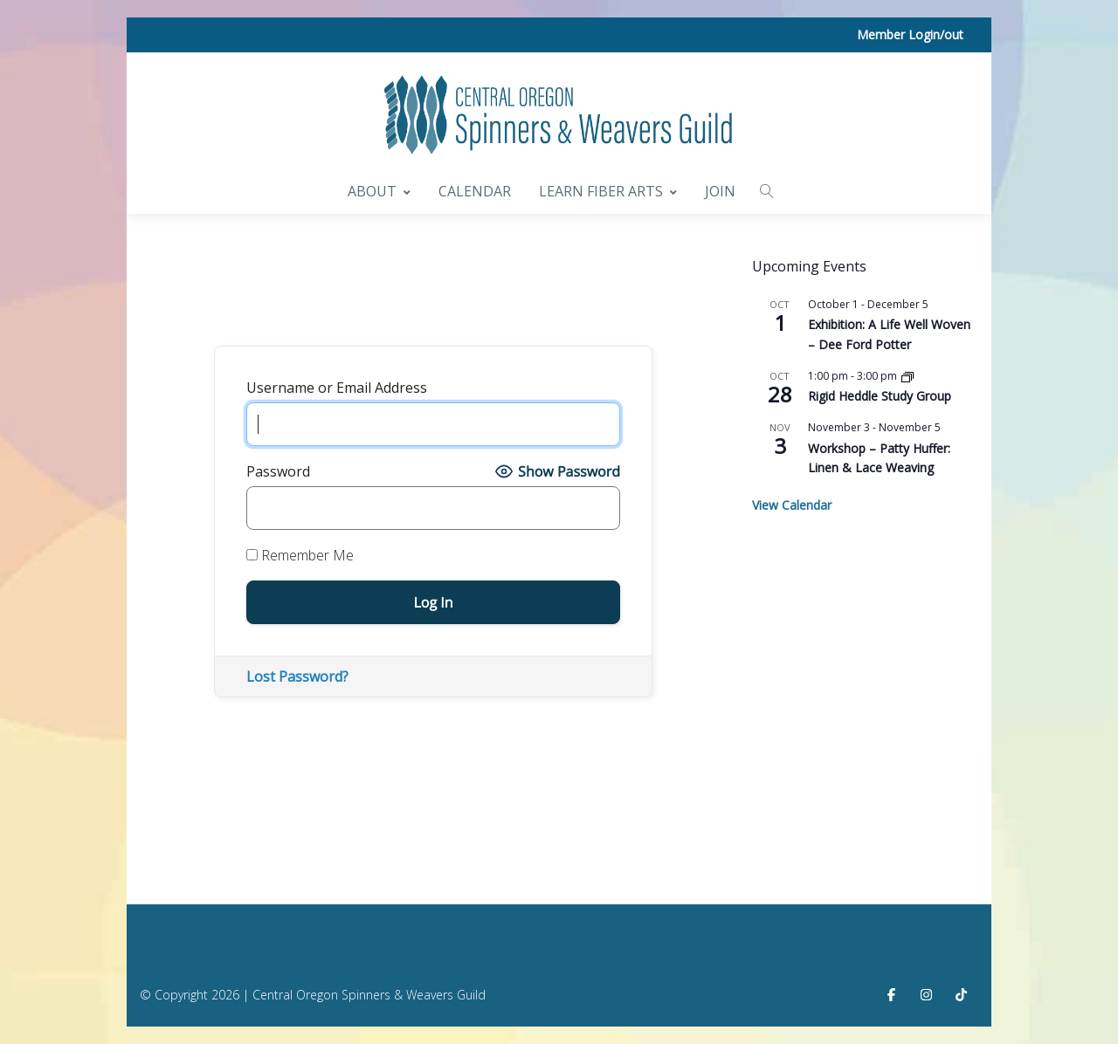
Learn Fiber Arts (608, 191)
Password (278, 471)
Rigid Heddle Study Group (879, 396)
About (379, 191)
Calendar (474, 191)
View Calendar (792, 505)
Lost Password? (297, 676)
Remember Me (300, 555)
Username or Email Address (336, 387)
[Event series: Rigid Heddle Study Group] (907, 375)
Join (720, 191)
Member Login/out (910, 34)
